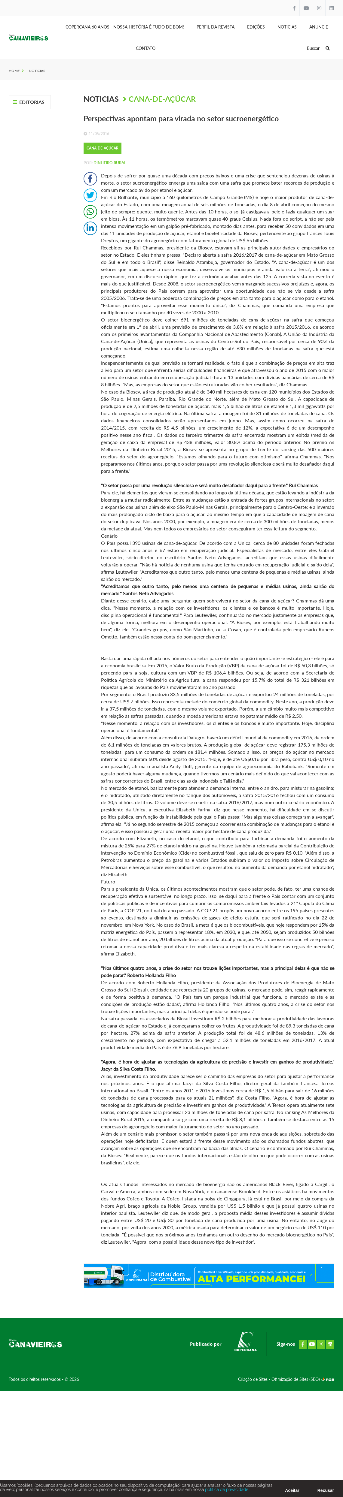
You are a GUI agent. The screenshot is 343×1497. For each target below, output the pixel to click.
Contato (145, 48)
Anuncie (318, 26)
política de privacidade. (226, 1491)
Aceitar (292, 1491)
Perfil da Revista (215, 26)
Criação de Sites (253, 1379)
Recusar (325, 1491)
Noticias (287, 26)
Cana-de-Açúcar (162, 98)
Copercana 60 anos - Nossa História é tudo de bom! (125, 26)
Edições (256, 26)
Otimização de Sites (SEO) (296, 1379)
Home (14, 70)
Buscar (318, 48)
